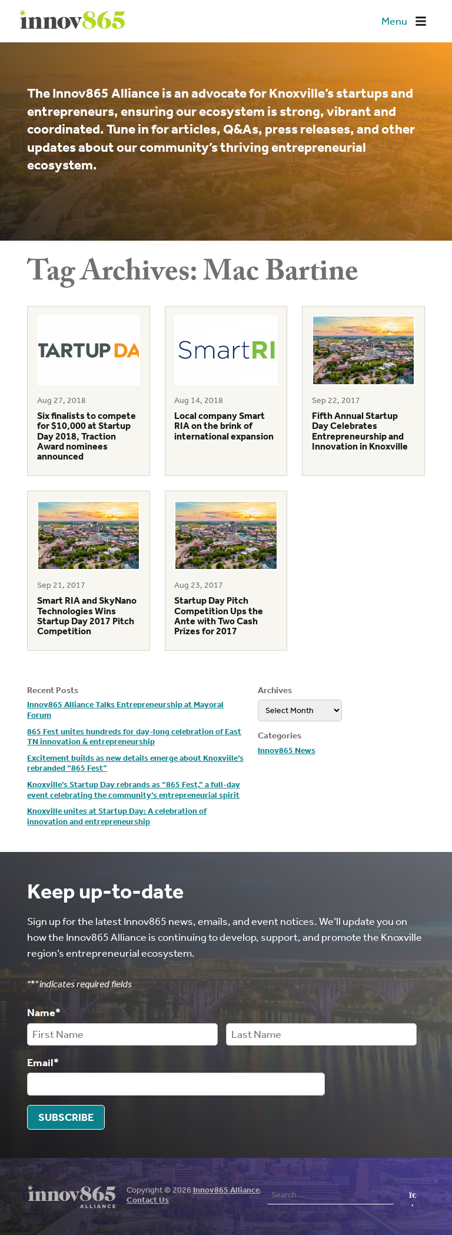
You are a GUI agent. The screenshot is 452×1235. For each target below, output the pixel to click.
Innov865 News (286, 750)
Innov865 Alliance (226, 1189)
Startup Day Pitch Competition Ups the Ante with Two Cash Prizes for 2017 (218, 616)
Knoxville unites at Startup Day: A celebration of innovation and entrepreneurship (117, 816)
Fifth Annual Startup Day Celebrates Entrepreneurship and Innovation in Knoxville (360, 431)
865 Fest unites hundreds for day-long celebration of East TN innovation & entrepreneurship (134, 737)
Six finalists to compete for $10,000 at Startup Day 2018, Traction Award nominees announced (86, 436)
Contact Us (148, 1199)
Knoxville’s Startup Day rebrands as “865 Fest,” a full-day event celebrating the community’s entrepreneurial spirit (133, 790)
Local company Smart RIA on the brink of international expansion (224, 426)
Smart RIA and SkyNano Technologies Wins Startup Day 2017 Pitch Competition (87, 616)
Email (43, 1062)
